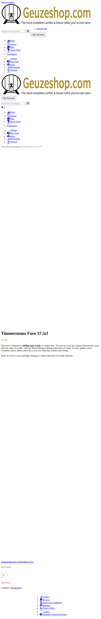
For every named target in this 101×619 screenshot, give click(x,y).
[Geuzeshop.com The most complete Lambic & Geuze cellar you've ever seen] (48, 24)
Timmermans (16, 146)
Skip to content (7, 2)
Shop (9, 146)
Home (3, 146)
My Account (38, 34)
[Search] (13, 31)
